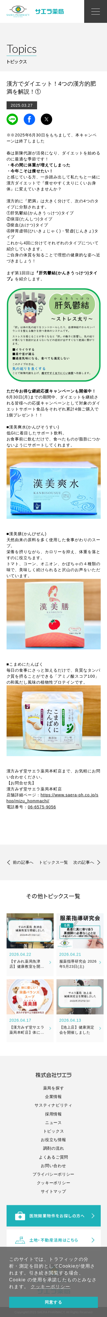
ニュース (53, 1157)
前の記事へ (23, 863)
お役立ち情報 (53, 1175)
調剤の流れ (53, 1183)
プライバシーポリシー (53, 1209)
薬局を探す (53, 1123)
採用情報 (53, 1149)
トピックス (53, 1166)
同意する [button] (53, 1302)
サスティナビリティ (53, 1140)
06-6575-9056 (42, 807)
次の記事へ (83, 863)
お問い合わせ (53, 1201)
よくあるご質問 (53, 1192)
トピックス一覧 (53, 863)
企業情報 (53, 1131)
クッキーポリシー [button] (50, 1286)
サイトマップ (53, 1226)
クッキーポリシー (53, 1218)
